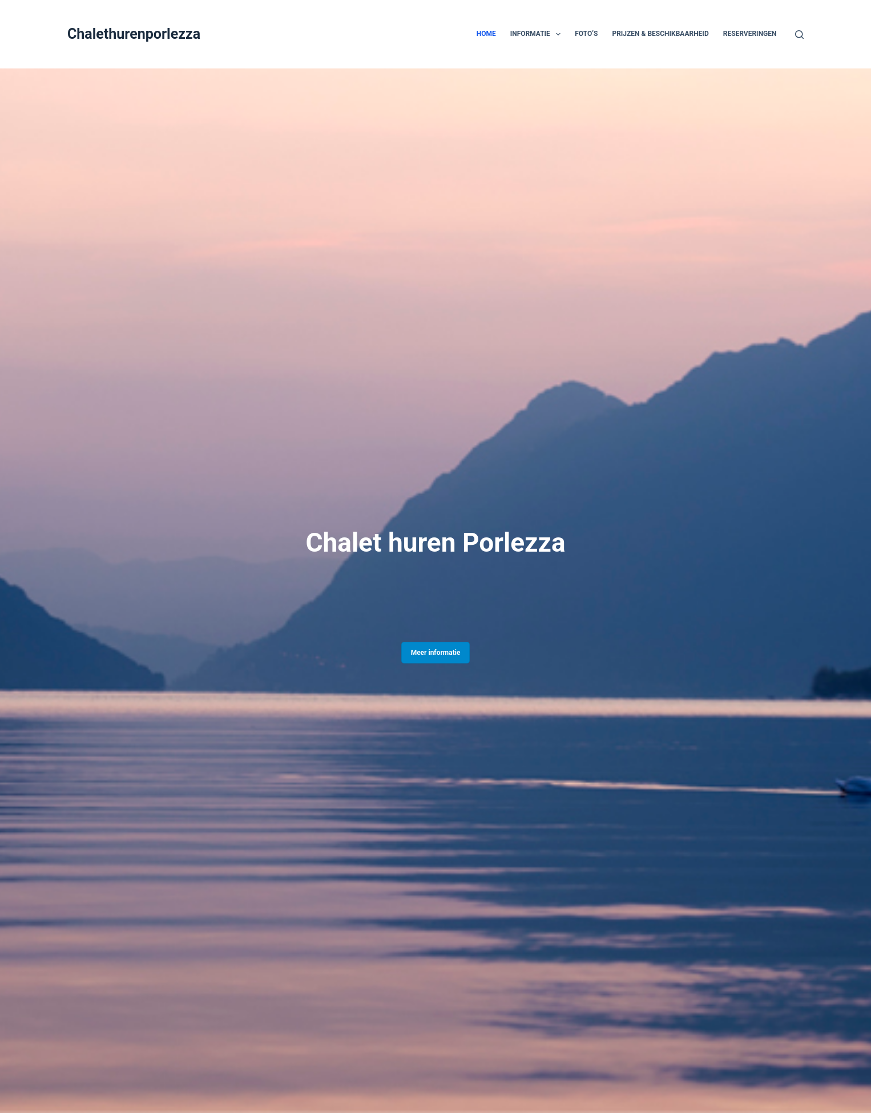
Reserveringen (750, 34)
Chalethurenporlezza (133, 34)
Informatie (538, 34)
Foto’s (586, 34)
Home (486, 34)
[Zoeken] (799, 34)
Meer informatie (436, 653)
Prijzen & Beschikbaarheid (660, 34)
